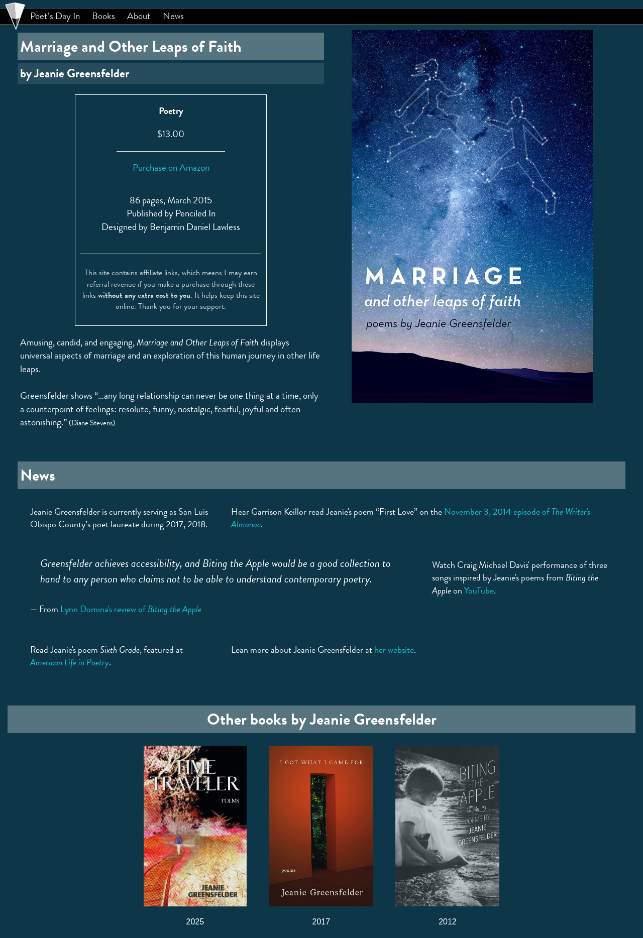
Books (103, 16)
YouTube (479, 590)
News (173, 16)
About (139, 16)
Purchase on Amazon (171, 167)
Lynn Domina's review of (130, 609)
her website (394, 649)
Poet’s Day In (55, 16)
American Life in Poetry (69, 662)
